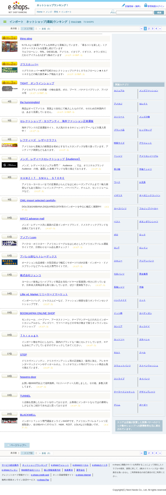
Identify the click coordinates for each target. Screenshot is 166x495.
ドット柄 (118, 313)
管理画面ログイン (154, 6)
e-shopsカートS (99, 465)
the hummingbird (30, 102)
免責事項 (68, 470)
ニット (142, 300)
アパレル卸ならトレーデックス (38, 256)
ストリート (119, 117)
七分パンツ (119, 274)
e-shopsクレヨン (10, 470)
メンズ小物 (144, 117)
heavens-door (28, 376)
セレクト (143, 103)
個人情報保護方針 (52, 470)
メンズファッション (148, 90)
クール (142, 352)
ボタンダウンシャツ (148, 221)
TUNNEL (25, 395)
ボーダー (143, 405)
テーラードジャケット (124, 392)
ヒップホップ (145, 130)
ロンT (116, 248)
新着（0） (46, 29)
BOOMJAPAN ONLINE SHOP (37, 313)
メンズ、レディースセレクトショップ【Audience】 (50, 158)
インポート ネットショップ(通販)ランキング (38, 21)
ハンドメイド (120, 300)
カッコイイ (144, 326)
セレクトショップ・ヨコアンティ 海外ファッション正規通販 (56, 121)
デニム (117, 405)
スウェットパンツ (122, 365)
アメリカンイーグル (148, 156)
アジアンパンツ (146, 261)
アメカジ (118, 103)
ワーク (117, 182)
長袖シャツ (119, 287)
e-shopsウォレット (60, 465)
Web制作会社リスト (30, 470)
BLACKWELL (28, 414)
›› (160, 28)
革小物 (117, 169)
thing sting (26, 38)
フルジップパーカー (148, 208)
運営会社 (80, 470)
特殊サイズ (119, 143)
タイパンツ (144, 378)
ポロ (116, 234)
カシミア (118, 326)
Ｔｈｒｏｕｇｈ (29, 335)
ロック (142, 234)
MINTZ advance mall (32, 218)
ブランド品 (119, 130)
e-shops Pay (43, 480)
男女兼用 (143, 274)
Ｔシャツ (118, 156)
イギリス (118, 195)
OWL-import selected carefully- (38, 200)
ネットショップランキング (34, 465)
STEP (23, 354)
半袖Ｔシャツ (145, 169)
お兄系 (142, 182)
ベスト (117, 221)
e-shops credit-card (40, 475)
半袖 (141, 287)
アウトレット (145, 143)
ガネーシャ (144, 339)
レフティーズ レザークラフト (38, 140)
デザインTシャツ (147, 392)
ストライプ (119, 378)
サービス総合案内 (10, 465)
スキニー (118, 261)
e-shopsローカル (81, 465)
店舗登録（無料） (131, 6)
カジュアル (119, 90)
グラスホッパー (29, 64)
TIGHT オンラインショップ (37, 83)
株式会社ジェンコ (30, 275)
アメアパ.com (28, 237)
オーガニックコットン (149, 195)
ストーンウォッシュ (148, 365)
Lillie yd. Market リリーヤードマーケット (44, 294)
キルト (117, 352)
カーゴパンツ (120, 208)
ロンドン (143, 248)
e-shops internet (83, 475)
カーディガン (145, 313)
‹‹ (141, 28)
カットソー (119, 339)
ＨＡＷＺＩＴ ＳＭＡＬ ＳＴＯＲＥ (42, 178)
